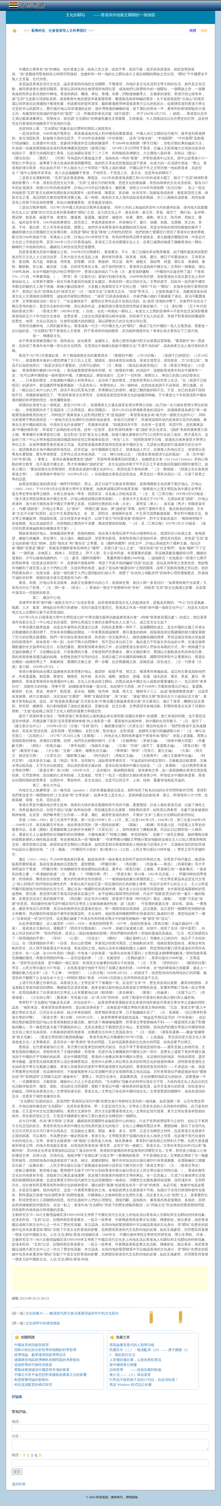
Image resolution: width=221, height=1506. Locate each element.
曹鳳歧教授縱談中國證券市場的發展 (41, 1370)
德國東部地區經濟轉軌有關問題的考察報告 (47, 1360)
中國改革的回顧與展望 (31, 1345)
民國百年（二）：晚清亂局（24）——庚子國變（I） (149, 1350)
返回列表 (19, 1484)
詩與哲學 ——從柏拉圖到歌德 (135, 1370)
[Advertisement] (90, 47)
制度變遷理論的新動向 (31, 1379)
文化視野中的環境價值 (42, 1323)
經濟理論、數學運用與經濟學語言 (40, 1355)
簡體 (192, 30)
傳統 (203, 30)
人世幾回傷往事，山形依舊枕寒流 (135, 1360)
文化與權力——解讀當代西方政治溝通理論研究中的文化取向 (72, 1313)
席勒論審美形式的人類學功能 (131, 1345)
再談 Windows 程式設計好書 (130, 1384)
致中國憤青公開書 (123, 1365)
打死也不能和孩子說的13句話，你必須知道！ (143, 1379)
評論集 (17, 1397)
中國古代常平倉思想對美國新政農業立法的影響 (50, 1375)
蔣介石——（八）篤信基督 (130, 1375)
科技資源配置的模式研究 (33, 1384)
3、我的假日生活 (122, 1355)
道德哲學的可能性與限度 (33, 1365)
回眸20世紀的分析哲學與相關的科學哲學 (45, 1350)
